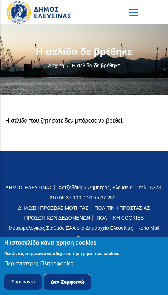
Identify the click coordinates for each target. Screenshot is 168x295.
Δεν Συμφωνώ (67, 283)
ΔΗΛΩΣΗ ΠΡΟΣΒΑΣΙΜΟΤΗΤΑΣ (53, 208)
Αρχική (56, 65)
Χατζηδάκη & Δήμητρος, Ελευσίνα (96, 187)
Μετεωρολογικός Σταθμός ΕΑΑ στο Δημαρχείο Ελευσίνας (70, 228)
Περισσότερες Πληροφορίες (38, 265)
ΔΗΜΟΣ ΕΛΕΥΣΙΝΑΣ (29, 187)
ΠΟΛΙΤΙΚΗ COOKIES (120, 218)
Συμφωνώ (23, 283)
